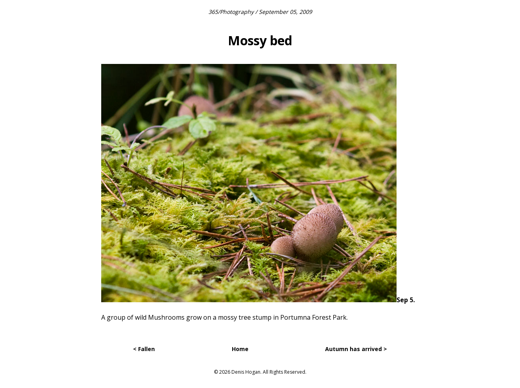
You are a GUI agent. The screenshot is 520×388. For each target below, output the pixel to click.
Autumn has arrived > (356, 349)
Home (240, 349)
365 (213, 11)
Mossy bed (260, 40)
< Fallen (144, 349)
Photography (237, 11)
